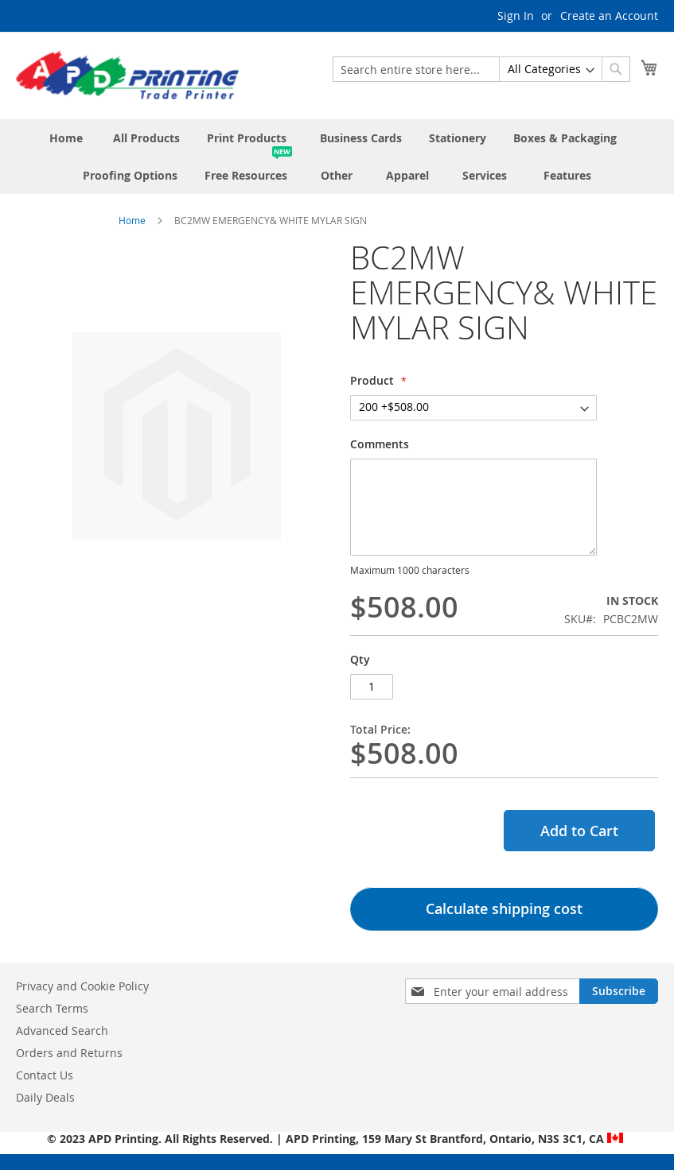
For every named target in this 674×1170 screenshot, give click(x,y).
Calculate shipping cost (504, 908)
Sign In (515, 15)
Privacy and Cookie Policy (82, 986)
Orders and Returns (69, 1052)
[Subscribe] (618, 991)
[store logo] (127, 74)
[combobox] (481, 69)
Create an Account (609, 15)
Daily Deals (45, 1097)
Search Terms (52, 1008)
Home (132, 220)
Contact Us (44, 1075)
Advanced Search (62, 1030)
